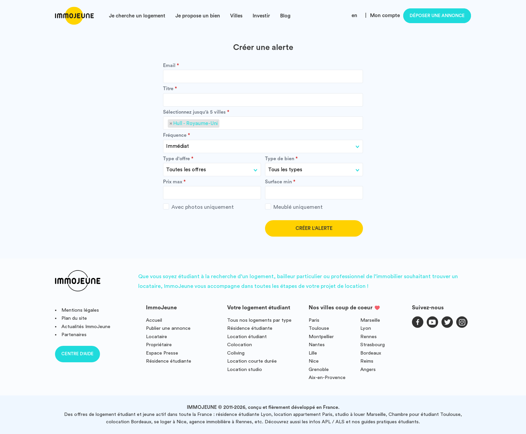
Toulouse (319, 328)
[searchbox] (223, 124)
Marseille (370, 320)
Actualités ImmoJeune (85, 326)
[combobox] (263, 123)
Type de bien (279, 159)
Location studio (244, 369)
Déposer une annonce (437, 15)
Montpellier (321, 336)
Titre (168, 88)
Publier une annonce (168, 328)
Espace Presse (162, 353)
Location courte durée (252, 361)
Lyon (365, 328)
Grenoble (319, 369)
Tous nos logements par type (259, 320)
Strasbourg (372, 344)
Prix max (172, 182)
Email (169, 65)
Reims (366, 361)
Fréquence (175, 135)
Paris (314, 320)
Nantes (317, 344)
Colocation (239, 344)
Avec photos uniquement (198, 206)
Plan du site (74, 318)
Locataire (156, 336)
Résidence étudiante (168, 361)
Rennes (368, 336)
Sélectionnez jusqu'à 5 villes (194, 112)
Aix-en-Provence (327, 377)
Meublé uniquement (294, 206)
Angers (368, 369)
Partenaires (74, 334)
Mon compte (385, 15)
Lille (313, 353)
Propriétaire (159, 344)
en (354, 15)
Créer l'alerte (314, 228)
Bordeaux (370, 353)
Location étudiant (247, 336)
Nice (314, 361)
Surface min (278, 182)
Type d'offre (176, 159)
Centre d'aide (77, 354)
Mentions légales (80, 310)
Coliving (236, 353)
